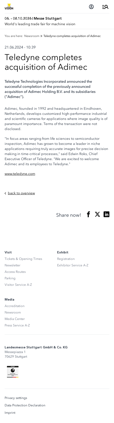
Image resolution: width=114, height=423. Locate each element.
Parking (10, 278)
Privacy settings (16, 398)
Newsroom (13, 312)
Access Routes (15, 272)
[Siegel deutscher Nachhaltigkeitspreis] (13, 371)
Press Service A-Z (17, 325)
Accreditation (15, 306)
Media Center (15, 319)
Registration (66, 259)
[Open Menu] (105, 6)
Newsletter (12, 265)
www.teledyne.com (20, 174)
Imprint (10, 413)
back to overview (20, 193)
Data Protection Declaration (25, 405)
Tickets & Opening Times (23, 259)
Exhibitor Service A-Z (72, 265)
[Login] (91, 6)
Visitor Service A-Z (18, 285)
